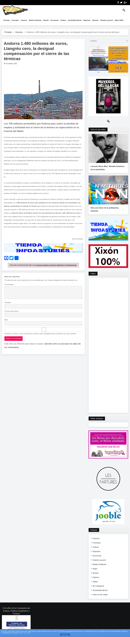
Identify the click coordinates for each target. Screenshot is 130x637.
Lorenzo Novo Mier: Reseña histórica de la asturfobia (107, 168)
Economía (54, 20)
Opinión (95, 20)
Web (6, 320)
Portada (6, 20)
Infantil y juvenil (106, 20)
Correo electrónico (11, 311)
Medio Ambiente (35, 20)
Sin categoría (98, 587)
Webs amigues (97, 420)
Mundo (46, 20)
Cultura (63, 20)
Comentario (9, 284)
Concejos (15, 20)
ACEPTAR (65, 634)
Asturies (24, 20)
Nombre (7, 302)
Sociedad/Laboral (75, 20)
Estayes (94, 531)
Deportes (86, 20)
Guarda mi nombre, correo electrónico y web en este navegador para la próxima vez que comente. (40, 334)
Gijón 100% (119, 20)
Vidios (93, 275)
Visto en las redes (98, 129)
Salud (95, 583)
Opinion (96, 578)
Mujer (95, 570)
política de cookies (24, 633)
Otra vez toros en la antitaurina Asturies (104, 210)
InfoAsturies (15, 10)
